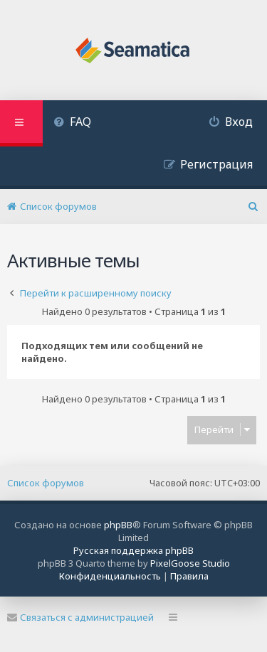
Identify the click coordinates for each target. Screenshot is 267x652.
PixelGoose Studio (190, 563)
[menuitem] (72, 123)
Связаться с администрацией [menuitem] (80, 617)
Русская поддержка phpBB (133, 550)
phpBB (118, 524)
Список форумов (45, 482)
